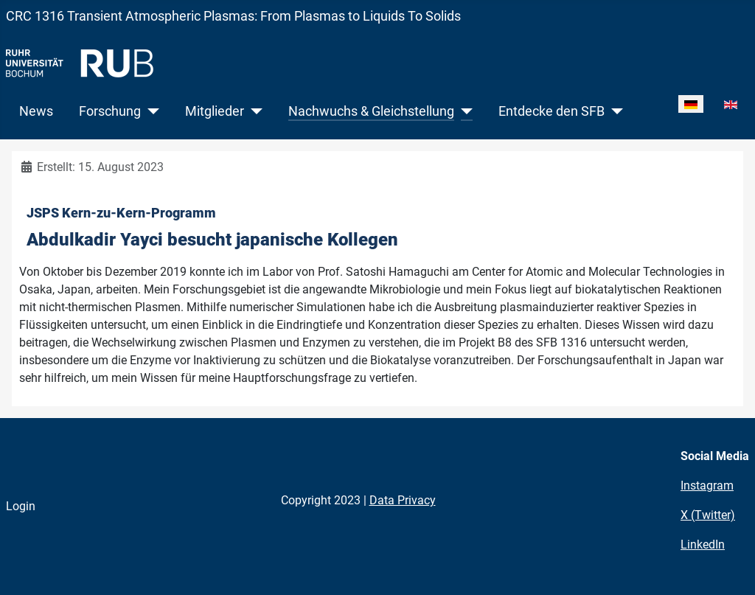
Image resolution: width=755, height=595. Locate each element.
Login (20, 506)
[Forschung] (150, 111)
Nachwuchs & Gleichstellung (371, 111)
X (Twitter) (708, 515)
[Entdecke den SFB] (614, 111)
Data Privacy (402, 500)
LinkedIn (703, 544)
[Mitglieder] (253, 111)
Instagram (707, 486)
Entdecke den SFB (551, 111)
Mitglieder (214, 111)
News (36, 111)
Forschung (110, 111)
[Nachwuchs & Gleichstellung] (463, 111)
